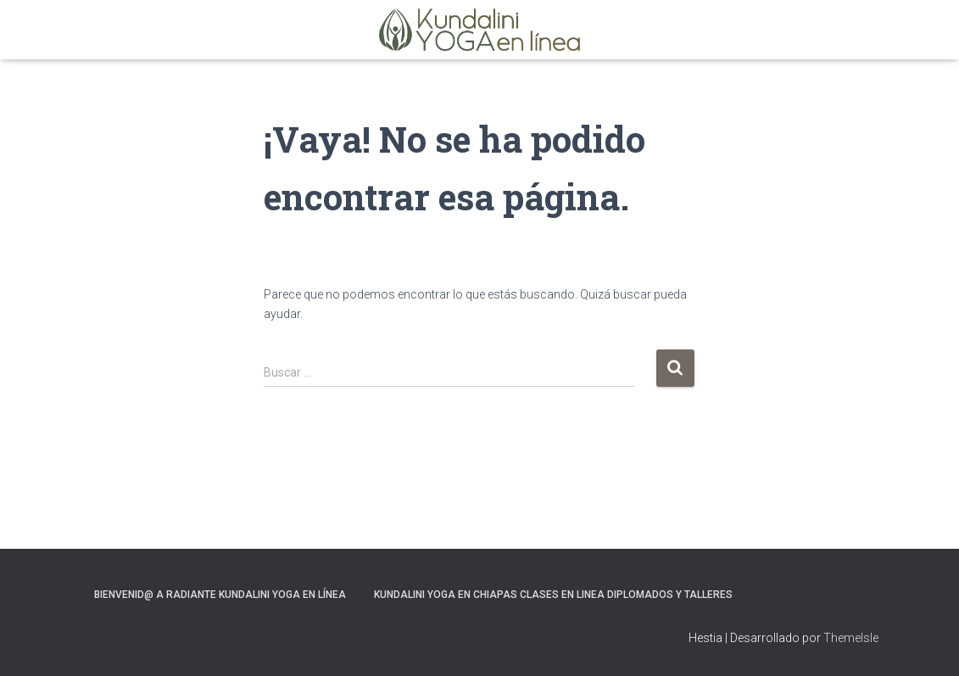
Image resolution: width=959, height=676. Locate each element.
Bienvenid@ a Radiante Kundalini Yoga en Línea (220, 595)
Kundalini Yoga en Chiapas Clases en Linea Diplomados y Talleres (553, 595)
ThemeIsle (850, 638)
